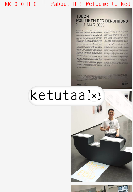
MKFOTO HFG (21, 4)
